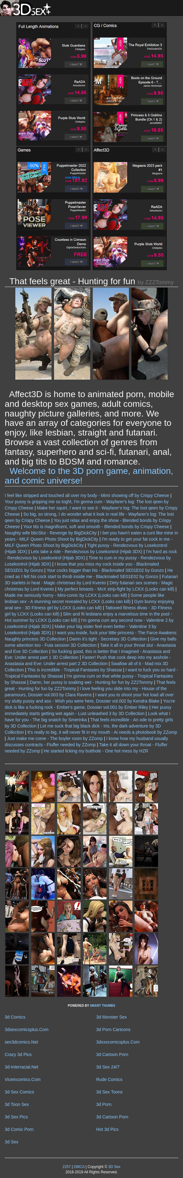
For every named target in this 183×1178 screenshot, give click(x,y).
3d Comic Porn (19, 1129)
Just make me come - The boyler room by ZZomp (55, 738)
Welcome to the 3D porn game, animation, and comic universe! (89, 475)
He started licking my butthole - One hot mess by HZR (96, 750)
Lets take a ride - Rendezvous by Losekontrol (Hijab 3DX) (86, 551)
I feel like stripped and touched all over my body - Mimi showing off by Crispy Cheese (87, 495)
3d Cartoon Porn (112, 1054)
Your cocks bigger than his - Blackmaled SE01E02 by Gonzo (105, 570)
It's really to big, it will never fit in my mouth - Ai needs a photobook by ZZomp (102, 732)
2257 (66, 1167)
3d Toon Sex (17, 1104)
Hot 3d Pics (107, 1129)
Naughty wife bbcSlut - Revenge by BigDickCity (50, 532)
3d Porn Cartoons (113, 1029)
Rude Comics (109, 1079)
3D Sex (113, 1167)
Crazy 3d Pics (18, 1054)
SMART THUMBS (102, 1005)
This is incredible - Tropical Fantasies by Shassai (74, 669)
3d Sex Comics (19, 1091)
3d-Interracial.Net (21, 1066)
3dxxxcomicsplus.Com (118, 1041)
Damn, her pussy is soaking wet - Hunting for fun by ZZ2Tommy (91, 682)
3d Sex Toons (109, 1091)
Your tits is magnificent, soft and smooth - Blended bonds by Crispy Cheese (96, 526)
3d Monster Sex (111, 1017)
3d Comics (15, 1017)
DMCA (79, 1167)
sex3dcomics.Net (21, 1041)
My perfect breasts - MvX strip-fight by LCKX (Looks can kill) (115, 589)
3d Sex (11, 1141)
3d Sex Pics (16, 1116)
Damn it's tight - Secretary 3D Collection (108, 638)
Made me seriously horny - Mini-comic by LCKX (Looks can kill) (66, 595)
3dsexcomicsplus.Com (26, 1029)
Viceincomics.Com (23, 1079)
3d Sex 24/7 (108, 1066)
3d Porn (103, 1104)
